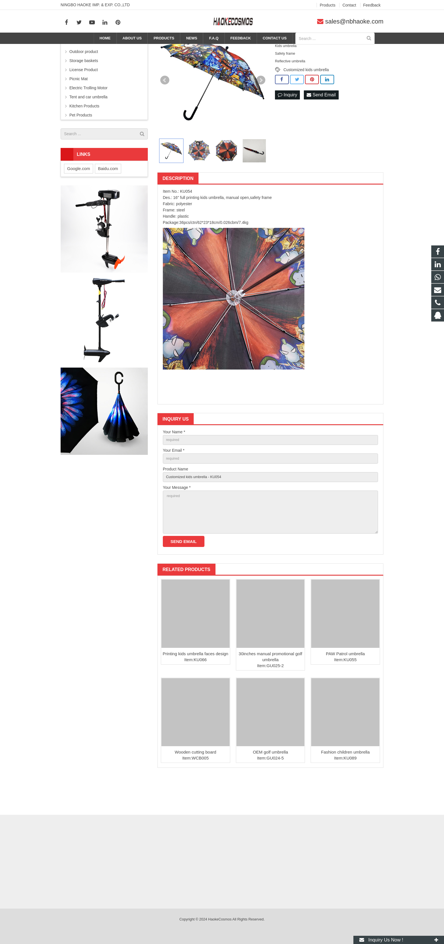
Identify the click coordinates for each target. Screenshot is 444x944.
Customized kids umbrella (306, 99)
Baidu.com (108, 197)
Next (260, 109)
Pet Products (80, 144)
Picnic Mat (78, 108)
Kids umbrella (325, 49)
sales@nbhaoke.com (354, 21)
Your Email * (174, 480)
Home (261, 49)
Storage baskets (83, 90)
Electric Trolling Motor (88, 117)
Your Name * (174, 461)
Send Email (321, 124)
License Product (83, 99)
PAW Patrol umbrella (345, 690)
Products (281, 49)
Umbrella (301, 49)
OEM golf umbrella (270, 789)
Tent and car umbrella (88, 126)
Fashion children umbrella (345, 789)
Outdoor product (83, 81)
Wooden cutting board (195, 789)
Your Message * (177, 520)
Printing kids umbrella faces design (195, 690)
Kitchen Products (84, 135)
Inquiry (287, 124)
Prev (164, 109)
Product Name (175, 500)
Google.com (78, 197)
